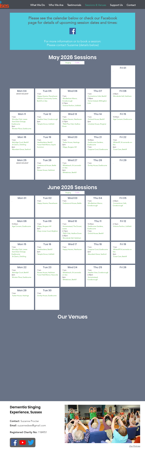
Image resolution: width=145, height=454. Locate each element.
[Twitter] (31, 442)
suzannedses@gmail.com (32, 425)
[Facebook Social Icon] (72, 31)
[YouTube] (22, 442)
